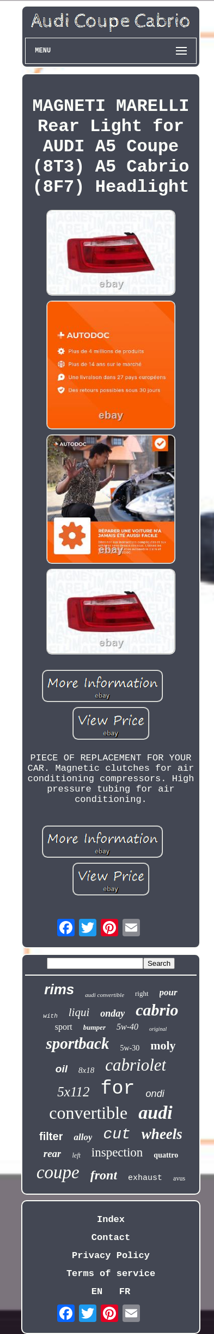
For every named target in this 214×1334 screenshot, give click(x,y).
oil (62, 1069)
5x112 (73, 1091)
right (142, 993)
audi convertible (104, 994)
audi (155, 1112)
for (118, 1089)
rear (53, 1153)
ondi (155, 1093)
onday (112, 1013)
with (50, 1016)
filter (51, 1136)
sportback (77, 1043)
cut (116, 1134)
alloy (83, 1137)
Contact (110, 1237)
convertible (88, 1113)
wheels (162, 1134)
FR (124, 1291)
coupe (58, 1172)
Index (111, 1219)
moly (162, 1045)
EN (96, 1291)
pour (169, 992)
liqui (79, 1012)
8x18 (86, 1070)
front (103, 1175)
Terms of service (110, 1273)
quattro (166, 1155)
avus (179, 1178)
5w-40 (127, 1026)
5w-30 (129, 1048)
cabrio (157, 1010)
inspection (117, 1152)
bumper (94, 1027)
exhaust (145, 1178)
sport (63, 1026)
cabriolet (135, 1065)
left (76, 1155)
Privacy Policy (111, 1255)
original (158, 1029)
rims (59, 989)
